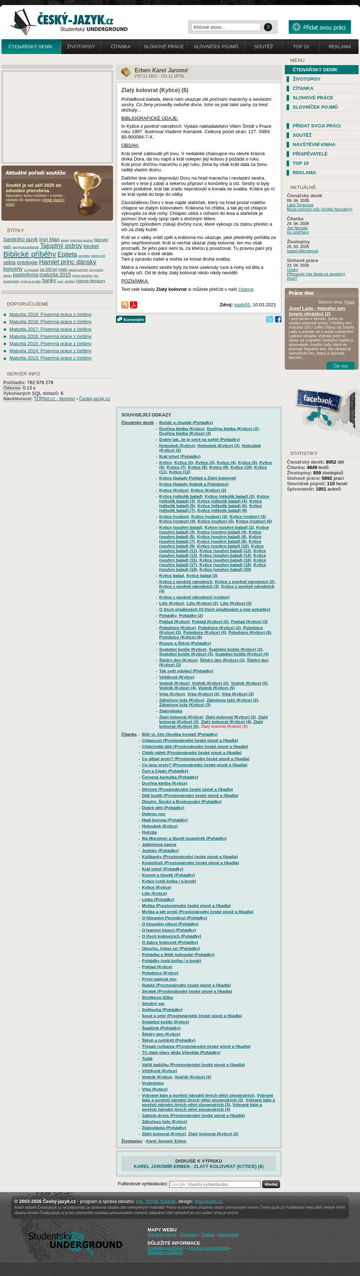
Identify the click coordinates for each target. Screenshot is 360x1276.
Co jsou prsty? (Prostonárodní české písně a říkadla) (194, 764)
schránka (84, 255)
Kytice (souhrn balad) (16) (225, 560)
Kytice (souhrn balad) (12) (225, 550)
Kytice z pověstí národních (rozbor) (194, 597)
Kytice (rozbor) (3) (248, 516)
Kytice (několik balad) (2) (230, 496)
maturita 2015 (55, 275)
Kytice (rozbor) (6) (254, 521)
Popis (350, 302)
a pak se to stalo (31, 281)
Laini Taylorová (300, 205)
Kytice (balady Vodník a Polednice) (194, 484)
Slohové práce (164, 46)
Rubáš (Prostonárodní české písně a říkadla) (186, 985)
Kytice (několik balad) (180, 496)
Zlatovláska (170, 710)
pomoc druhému (82, 275)
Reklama (340, 46)
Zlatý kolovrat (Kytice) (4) (226, 721)
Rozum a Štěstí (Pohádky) (185, 643)
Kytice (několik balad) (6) (222, 505)
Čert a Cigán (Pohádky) (165, 770)
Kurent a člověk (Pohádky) (168, 875)
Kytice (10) (241, 467)
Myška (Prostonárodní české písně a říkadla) (186, 905)
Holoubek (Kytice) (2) (218, 445)
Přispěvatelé (310, 154)
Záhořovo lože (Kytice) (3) (185, 704)
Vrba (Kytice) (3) (238, 693)
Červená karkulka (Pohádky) (170, 777)
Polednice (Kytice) (177, 627)
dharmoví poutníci (81, 240)
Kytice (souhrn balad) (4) (222, 531)
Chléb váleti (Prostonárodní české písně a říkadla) (192, 752)
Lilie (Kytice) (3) (236, 603)
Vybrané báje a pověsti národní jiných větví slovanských (198, 1095)
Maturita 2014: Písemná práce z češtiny (50, 350)
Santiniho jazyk (20, 239)
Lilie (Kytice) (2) (202, 603)
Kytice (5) (247, 462)
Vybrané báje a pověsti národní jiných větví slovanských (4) (202, 1107)
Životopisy (81, 46)
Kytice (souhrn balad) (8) (222, 541)
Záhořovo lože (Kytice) (181, 700)
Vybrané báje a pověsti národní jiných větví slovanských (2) (207, 1097)
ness (60, 281)
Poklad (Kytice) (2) (210, 621)
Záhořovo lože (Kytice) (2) (232, 700)
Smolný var (153, 1003)
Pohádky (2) (191, 615)
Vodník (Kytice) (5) (216, 687)
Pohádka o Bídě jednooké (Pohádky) (178, 954)
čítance (245, 289)
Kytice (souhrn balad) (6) (222, 536)
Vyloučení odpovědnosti (208, 1248)
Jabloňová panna (159, 844)
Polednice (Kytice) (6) (180, 637)
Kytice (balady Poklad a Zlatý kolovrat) (197, 477)
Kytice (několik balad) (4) (222, 501)
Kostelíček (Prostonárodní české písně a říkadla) (190, 862)
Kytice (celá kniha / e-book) (169, 881)
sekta (9, 262)
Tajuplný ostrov (61, 245)
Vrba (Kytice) (172, 693)
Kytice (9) (218, 467)
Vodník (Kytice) (174, 683)
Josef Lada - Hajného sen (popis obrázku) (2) (317, 311)
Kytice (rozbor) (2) (209, 516)
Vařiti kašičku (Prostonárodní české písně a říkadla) (193, 1064)
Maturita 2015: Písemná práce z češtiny (50, 343)
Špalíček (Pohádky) (161, 1027)
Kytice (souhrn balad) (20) (225, 569)
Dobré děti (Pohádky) (163, 807)
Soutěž (263, 46)
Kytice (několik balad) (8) (222, 510)
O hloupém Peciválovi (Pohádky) (174, 917)
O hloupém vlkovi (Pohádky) (170, 923)
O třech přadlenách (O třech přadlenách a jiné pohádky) (214, 609)
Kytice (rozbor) (174, 516)
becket (91, 246)
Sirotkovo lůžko (157, 997)
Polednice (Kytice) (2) (219, 627)
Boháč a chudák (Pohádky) (186, 422)
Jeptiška (69, 281)
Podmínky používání (166, 1248)
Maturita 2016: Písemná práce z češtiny (50, 336)
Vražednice (153, 1083)
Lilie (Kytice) (171, 603)
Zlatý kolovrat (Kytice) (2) (231, 716)
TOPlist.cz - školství (54, 398)
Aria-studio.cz (208, 1201)
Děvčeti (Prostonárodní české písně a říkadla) (187, 789)
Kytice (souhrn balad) (180, 527)
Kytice (165, 462)
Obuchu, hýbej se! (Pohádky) (171, 948)
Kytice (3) (205, 462)
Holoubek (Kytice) (177, 445)
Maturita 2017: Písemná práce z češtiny (50, 329)
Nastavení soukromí (165, 1252)
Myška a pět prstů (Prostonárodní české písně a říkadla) (197, 911)
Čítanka (120, 46)
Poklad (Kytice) (174, 621)
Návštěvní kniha (314, 144)
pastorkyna (25, 275)
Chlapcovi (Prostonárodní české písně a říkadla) (190, 740)
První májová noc (159, 979)
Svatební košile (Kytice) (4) (242, 653)
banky (49, 280)
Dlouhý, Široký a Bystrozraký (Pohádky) (181, 801)
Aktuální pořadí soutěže (38, 172)
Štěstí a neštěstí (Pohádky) (168, 1040)
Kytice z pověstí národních (185, 581)
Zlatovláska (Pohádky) (164, 1127)
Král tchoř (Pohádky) (180, 456)
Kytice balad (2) (201, 575)
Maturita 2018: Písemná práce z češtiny (50, 321)
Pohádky (168, 615)
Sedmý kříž (98, 255)
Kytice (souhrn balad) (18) (225, 564)
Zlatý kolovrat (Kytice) (181, 716)
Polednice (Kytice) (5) (250, 632)
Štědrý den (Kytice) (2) (222, 660)
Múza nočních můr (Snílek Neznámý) (319, 209)
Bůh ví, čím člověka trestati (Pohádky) (179, 734)
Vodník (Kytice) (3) (249, 683)
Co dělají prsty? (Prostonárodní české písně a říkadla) (195, 758)
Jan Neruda (297, 228)
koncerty (13, 269)
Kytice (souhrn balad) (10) (223, 546)
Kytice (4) (226, 462)
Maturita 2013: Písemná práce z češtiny (50, 358)
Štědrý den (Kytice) (178, 660)
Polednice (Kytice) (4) (204, 632)
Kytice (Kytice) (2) (208, 490)
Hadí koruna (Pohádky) (165, 819)
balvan (65, 240)
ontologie (27, 262)
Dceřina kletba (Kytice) (181, 428)
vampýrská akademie (25, 247)
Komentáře (133, 319)
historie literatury (90, 281)
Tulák (147, 1058)
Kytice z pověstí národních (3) (189, 586)
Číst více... (341, 366)
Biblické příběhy (29, 254)
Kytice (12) (179, 471)
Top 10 (301, 46)
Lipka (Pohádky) (158, 899)
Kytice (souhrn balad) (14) (225, 555)
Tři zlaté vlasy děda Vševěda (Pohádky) (181, 1052)
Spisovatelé (300, 489)
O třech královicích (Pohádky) (171, 936)
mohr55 (242, 304)
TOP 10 (301, 163)
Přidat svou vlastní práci (320, 27)
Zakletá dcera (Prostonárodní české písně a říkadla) (193, 1115)
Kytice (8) (197, 467)
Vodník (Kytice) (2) (210, 683)
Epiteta (67, 254)
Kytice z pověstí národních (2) (245, 581)
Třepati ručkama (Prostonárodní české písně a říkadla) (196, 1046)
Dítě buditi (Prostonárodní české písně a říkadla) (190, 795)
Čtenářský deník (31, 46)
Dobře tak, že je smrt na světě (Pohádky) (199, 439)
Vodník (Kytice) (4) (177, 687)
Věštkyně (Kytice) (176, 677)
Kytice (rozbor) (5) (216, 521)
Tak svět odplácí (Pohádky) (186, 670)
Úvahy (292, 269)
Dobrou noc (154, 813)
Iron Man (49, 239)
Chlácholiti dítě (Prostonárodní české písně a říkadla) (195, 746)
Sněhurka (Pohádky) (162, 1009)
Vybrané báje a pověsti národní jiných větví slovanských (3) (208, 1102)
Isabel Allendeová (302, 251)
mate (62, 269)
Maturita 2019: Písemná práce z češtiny (50, 314)
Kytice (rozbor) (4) (177, 521)
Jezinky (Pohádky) (160, 850)
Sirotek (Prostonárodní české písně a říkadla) (187, 991)
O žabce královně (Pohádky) (170, 942)
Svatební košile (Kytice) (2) (235, 649)
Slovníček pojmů (216, 46)
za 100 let (48, 269)
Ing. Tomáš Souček (156, 1201)
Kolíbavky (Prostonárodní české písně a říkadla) (190, 856)
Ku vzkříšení (298, 232)
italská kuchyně (77, 269)
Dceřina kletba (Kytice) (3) (185, 433)
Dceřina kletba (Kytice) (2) (233, 428)
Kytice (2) (183, 462)
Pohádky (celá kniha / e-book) (171, 960)
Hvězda (149, 832)
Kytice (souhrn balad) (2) (229, 527)
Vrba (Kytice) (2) (203, 693)
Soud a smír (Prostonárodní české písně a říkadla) (192, 1015)
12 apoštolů (31, 269)
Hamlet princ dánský (67, 262)
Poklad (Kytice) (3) (249, 621)
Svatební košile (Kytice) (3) (186, 653)
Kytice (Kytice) (173, 490)
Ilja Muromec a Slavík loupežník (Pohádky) (184, 838)
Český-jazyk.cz (95, 398)
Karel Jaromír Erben (166, 1141)
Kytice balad (171, 575)
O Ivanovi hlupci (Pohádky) (169, 930)
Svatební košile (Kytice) (182, 649)
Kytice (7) (176, 467)
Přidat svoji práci (317, 125)
